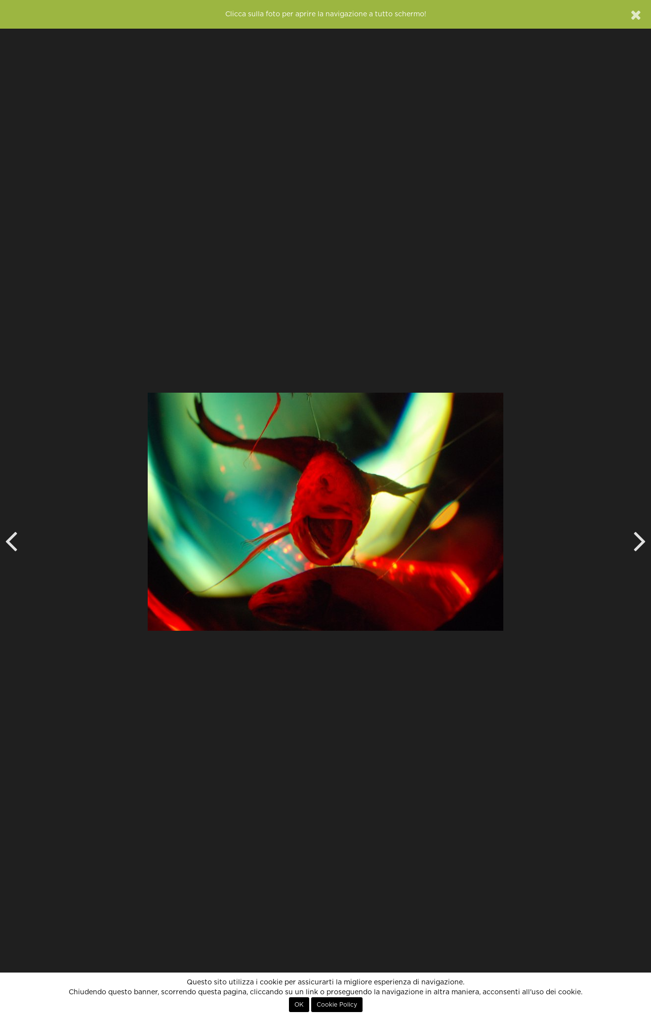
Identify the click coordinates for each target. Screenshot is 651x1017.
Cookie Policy (337, 1005)
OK (299, 1005)
